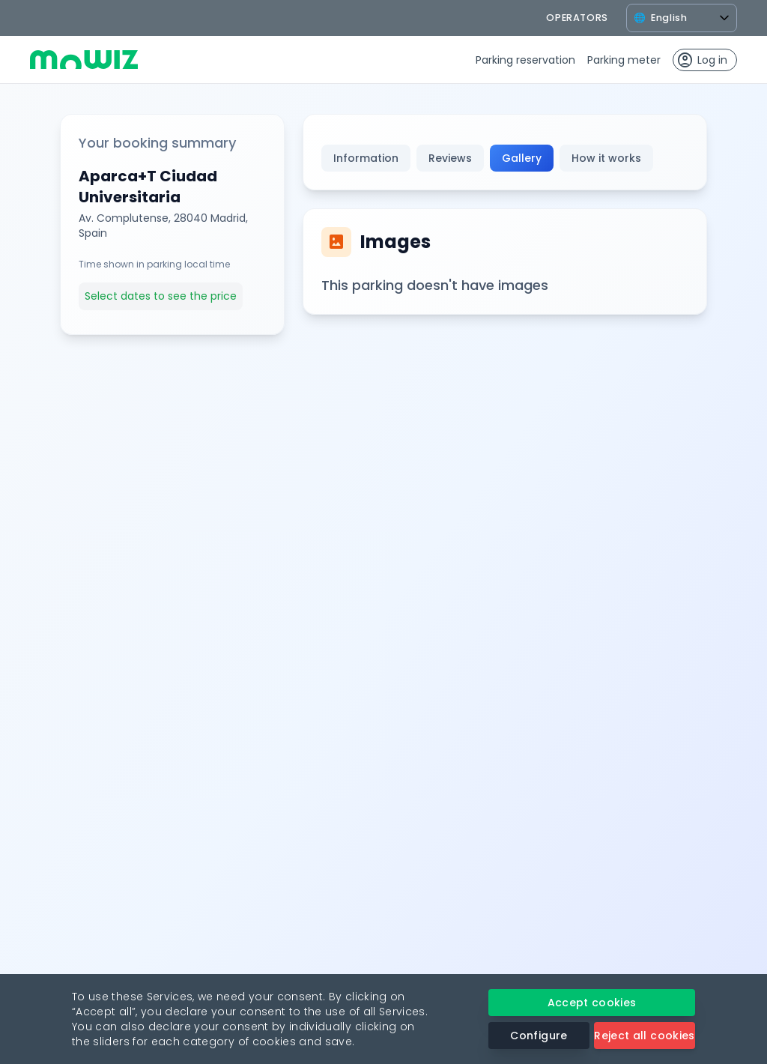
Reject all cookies (644, 1035)
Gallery (522, 158)
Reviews (450, 158)
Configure (538, 1035)
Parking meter (624, 59)
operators (577, 17)
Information (365, 158)
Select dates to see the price (161, 295)
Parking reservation (525, 59)
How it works (606, 158)
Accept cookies (592, 1002)
